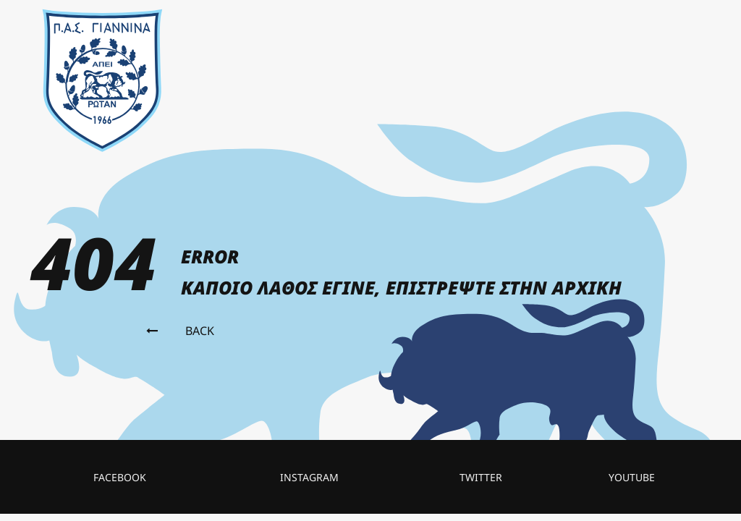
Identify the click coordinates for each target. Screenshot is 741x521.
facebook (119, 477)
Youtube (632, 477)
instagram (309, 477)
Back (180, 331)
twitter (481, 477)
